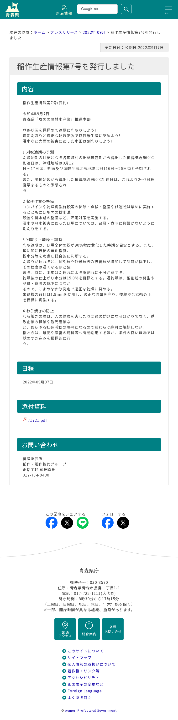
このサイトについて (86, 651)
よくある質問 (80, 697)
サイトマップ (80, 657)
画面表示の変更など (86, 684)
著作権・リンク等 (83, 671)
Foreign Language (85, 691)
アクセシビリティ (83, 677)
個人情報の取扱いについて (91, 664)
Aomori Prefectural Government (91, 710)
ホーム (40, 32)
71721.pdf (37, 420)
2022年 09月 (94, 32)
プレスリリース (64, 32)
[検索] (97, 9)
